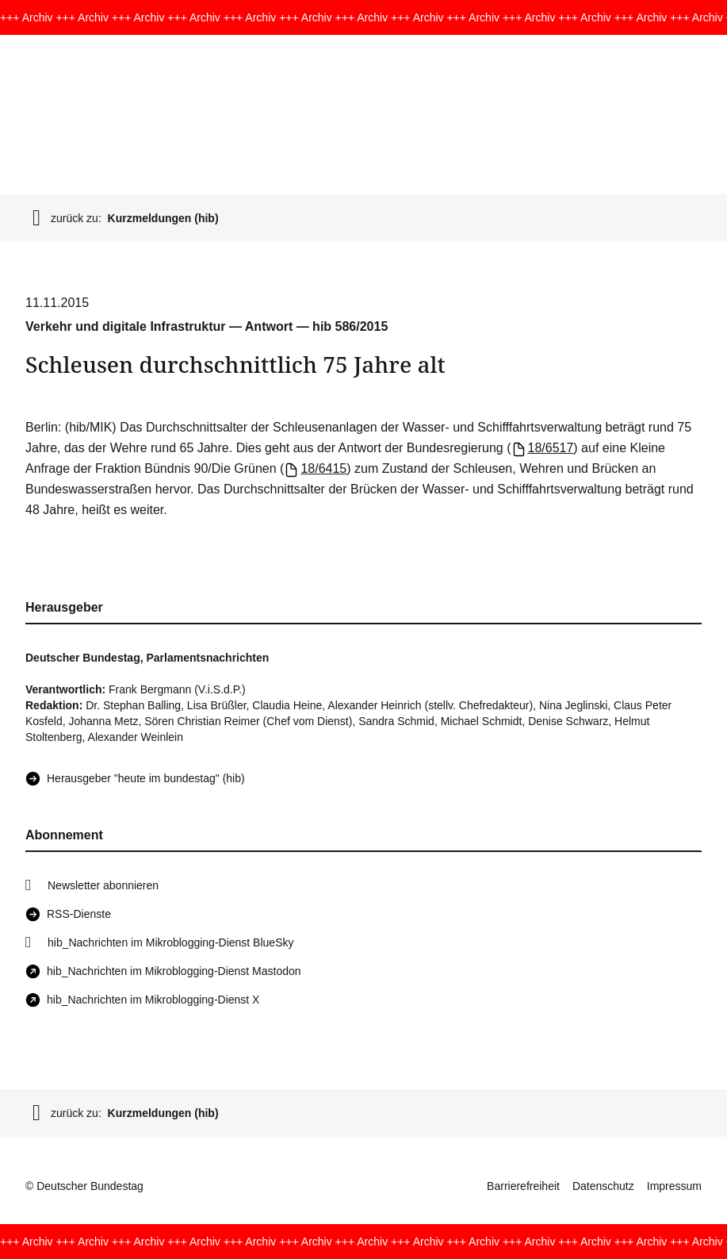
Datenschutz (603, 1186)
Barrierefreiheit (523, 1186)
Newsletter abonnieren (103, 885)
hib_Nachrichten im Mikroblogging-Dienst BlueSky (170, 942)
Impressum (674, 1186)
